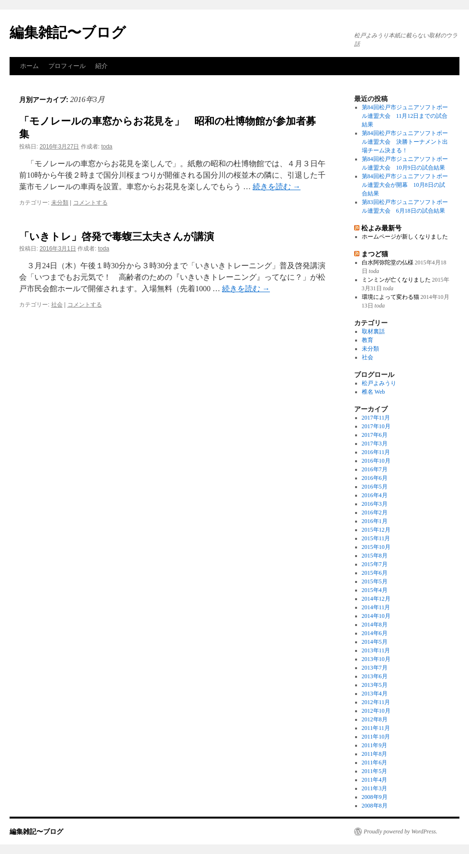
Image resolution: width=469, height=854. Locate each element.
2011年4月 (375, 779)
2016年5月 (375, 486)
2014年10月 (376, 616)
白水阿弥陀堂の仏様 (387, 262)
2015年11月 (376, 538)
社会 (57, 304)
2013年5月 (375, 685)
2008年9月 (375, 797)
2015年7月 (375, 564)
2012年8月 (375, 719)
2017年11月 (376, 417)
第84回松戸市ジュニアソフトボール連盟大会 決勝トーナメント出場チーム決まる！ (405, 142)
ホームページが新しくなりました (405, 236)
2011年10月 (376, 736)
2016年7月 (375, 469)
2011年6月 (375, 762)
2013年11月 (376, 650)
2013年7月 (375, 667)
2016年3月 (375, 504)
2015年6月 (375, 572)
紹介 (101, 65)
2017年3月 (375, 443)
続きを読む (277, 186)
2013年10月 (376, 659)
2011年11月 (376, 728)
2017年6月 (375, 435)
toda (106, 146)
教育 (367, 340)
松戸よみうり (379, 383)
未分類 (59, 202)
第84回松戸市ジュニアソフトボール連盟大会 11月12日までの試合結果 (405, 116)
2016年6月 (375, 478)
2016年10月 (376, 460)
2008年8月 (375, 805)
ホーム (29, 65)
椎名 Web (373, 391)
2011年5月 (375, 771)
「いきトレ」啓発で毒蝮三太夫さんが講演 (116, 236)
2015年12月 (376, 529)
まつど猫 (374, 254)
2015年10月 (376, 547)
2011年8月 (375, 754)
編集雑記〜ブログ (68, 32)
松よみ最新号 (381, 228)
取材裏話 (373, 331)
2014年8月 (375, 624)
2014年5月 (375, 641)
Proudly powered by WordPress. (400, 831)
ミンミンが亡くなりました (396, 279)
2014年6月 (375, 633)
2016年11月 (376, 452)
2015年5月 (375, 581)
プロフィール (67, 65)
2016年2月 (375, 512)
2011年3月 (375, 788)
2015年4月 (375, 590)
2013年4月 (375, 693)
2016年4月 (375, 495)
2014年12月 (376, 598)
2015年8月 (375, 555)
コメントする (90, 202)
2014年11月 (376, 607)
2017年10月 (376, 426)
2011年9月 (375, 745)
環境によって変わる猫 (390, 297)
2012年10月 (376, 710)
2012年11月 (376, 702)
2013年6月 (375, 676)
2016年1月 (375, 521)
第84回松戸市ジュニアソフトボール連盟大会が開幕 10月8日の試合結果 (405, 185)
